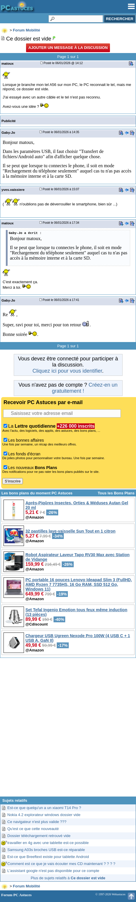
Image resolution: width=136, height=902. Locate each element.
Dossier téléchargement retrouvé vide (38, 836)
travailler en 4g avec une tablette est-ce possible (48, 843)
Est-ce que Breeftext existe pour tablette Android (48, 857)
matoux (7, 63)
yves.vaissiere (13, 189)
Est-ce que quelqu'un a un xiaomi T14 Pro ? (44, 808)
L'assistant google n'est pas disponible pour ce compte (53, 870)
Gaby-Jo (8, 132)
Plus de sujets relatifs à (68, 878)
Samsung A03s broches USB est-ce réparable (46, 850)
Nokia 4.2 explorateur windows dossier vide (43, 815)
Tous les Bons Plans (116, 493)
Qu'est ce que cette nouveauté (33, 829)
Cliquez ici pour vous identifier (67, 371)
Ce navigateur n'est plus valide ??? (36, 822)
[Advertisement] (67, 729)
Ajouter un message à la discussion (68, 47)
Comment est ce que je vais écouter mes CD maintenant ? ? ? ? (61, 864)
